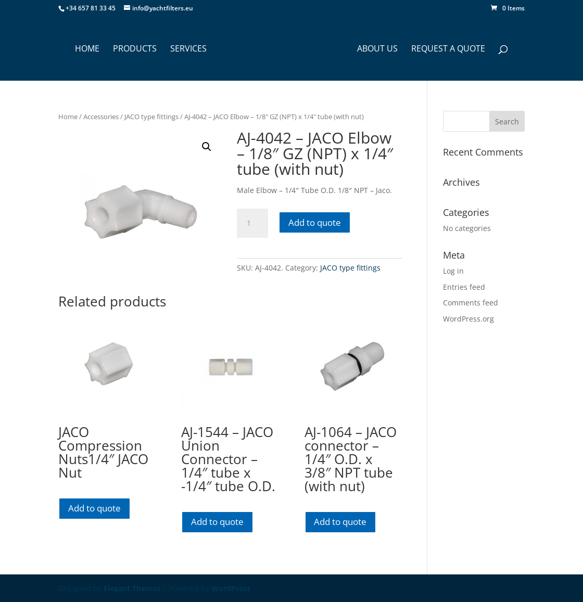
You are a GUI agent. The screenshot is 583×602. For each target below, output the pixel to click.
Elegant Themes (132, 588)
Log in (453, 271)
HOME (84, 49)
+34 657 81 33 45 (91, 8)
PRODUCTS (132, 49)
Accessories (101, 116)
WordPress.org (468, 319)
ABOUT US (380, 49)
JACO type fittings (151, 116)
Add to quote (314, 222)
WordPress (230, 588)
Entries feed (464, 287)
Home (68, 116)
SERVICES (185, 49)
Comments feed (470, 303)
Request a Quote (451, 49)
